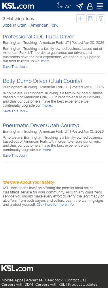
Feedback (54, 280)
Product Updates (82, 284)
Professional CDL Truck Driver (38, 37)
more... (45, 61)
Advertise (34, 280)
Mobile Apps (12, 280)
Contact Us (74, 280)
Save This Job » (15, 67)
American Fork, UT (54, 43)
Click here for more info (55, 205)
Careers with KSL (50, 284)
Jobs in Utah (14, 25)
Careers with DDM (17, 284)
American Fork (44, 25)
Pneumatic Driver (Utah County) (41, 125)
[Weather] (63, 5)
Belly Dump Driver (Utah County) (42, 81)
